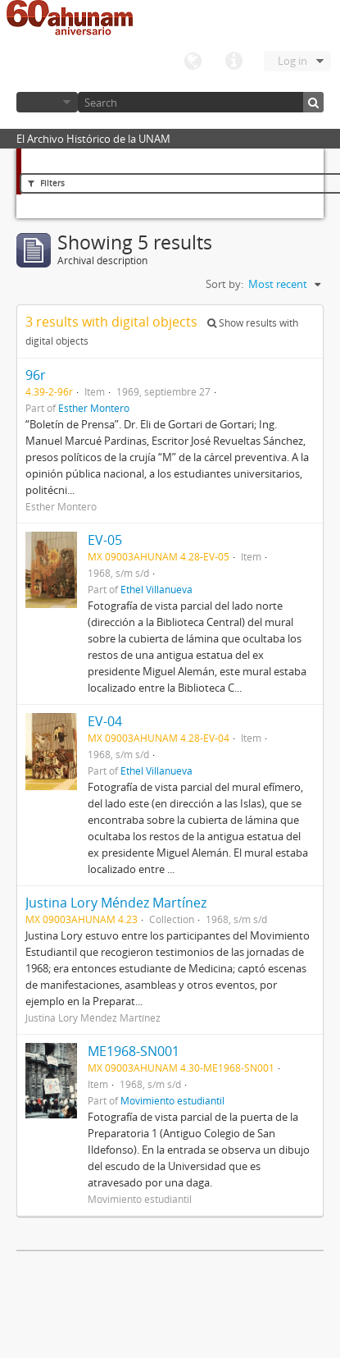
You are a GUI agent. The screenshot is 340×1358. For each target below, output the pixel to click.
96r (35, 375)
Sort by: (224, 284)
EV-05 (105, 540)
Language (192, 61)
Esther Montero (93, 407)
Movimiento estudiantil (172, 1100)
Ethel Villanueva (156, 589)
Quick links (233, 61)
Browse (47, 102)
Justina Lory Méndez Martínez (115, 903)
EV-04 (105, 721)
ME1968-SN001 (133, 1051)
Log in (292, 60)
